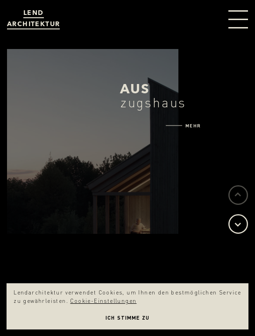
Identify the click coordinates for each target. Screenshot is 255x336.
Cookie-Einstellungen (103, 300)
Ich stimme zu (127, 317)
